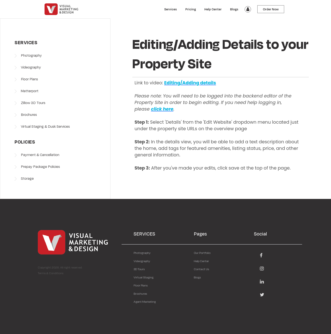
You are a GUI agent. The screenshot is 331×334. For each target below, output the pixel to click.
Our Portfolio (202, 253)
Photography (31, 55)
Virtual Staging (143, 277)
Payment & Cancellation (40, 154)
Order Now (271, 9)
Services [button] (170, 9)
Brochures (29, 114)
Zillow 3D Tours (33, 102)
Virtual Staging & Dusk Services (45, 126)
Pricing (190, 9)
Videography (31, 67)
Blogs (234, 9)
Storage (27, 178)
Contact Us (201, 269)
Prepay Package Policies (40, 166)
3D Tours (139, 269)
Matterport (29, 90)
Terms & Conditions (50, 273)
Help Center (213, 9)
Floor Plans (29, 79)
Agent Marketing (145, 302)
